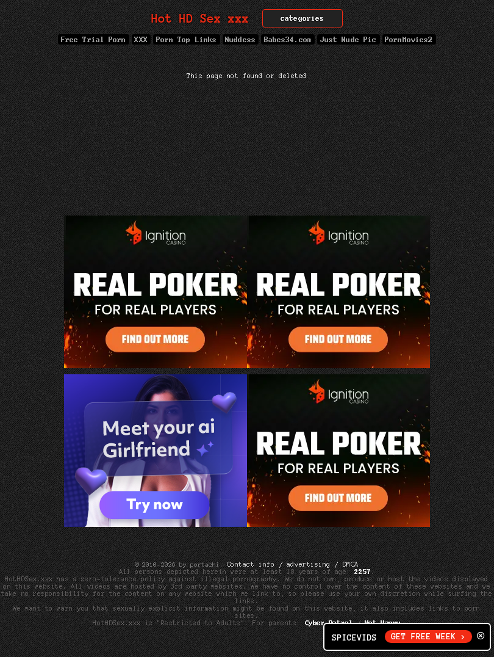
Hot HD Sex (200, 18)
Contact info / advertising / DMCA (293, 564)
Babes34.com (288, 39)
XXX (141, 39)
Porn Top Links (186, 39)
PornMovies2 (409, 39)
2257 (363, 571)
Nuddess (241, 39)
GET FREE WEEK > (428, 636)
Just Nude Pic (348, 39)
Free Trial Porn (93, 39)
